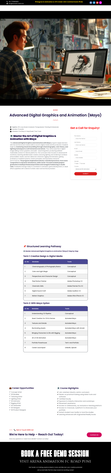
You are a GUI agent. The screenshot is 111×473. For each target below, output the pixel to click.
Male (77, 163)
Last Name (77, 142)
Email (75, 148)
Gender (76, 161)
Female (83, 163)
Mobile (76, 155)
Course (76, 166)
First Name (77, 136)
